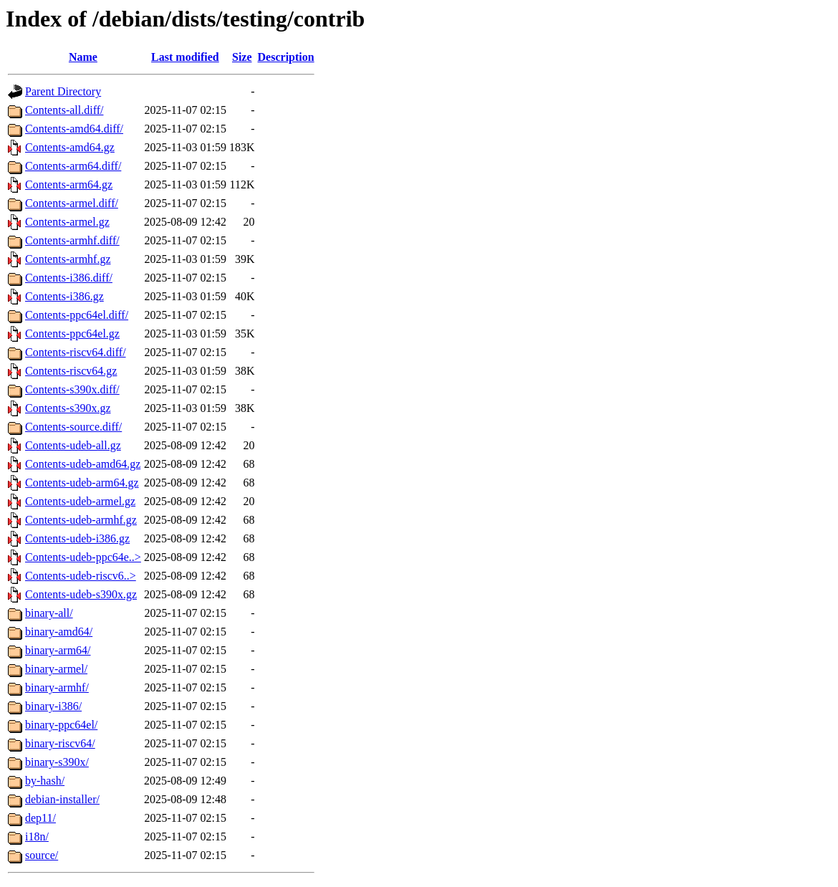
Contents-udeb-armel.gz (80, 501)
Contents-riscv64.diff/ (75, 352)
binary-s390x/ (57, 762)
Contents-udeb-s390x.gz (81, 594)
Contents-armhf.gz (68, 259)
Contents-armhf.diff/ (72, 240)
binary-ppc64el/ (61, 725)
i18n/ (37, 836)
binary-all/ (49, 613)
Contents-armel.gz (67, 222)
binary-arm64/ (58, 650)
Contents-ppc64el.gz (72, 333)
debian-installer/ (62, 799)
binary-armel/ (56, 669)
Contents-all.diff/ (64, 110)
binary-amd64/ (58, 631)
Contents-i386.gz (64, 296)
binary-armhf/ (57, 687)
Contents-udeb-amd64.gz (82, 464)
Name (83, 57)
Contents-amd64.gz (70, 147)
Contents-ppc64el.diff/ (76, 315)
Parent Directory (63, 91)
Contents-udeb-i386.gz (77, 538)
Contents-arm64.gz (68, 184)
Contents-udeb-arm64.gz (82, 482)
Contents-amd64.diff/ (74, 129)
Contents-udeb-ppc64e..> (83, 557)
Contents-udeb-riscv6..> (80, 576)
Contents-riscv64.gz (71, 371)
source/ (41, 855)
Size (242, 57)
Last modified (185, 57)
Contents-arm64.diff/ (73, 166)
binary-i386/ (53, 706)
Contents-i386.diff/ (68, 278)
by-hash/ (44, 781)
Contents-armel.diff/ (71, 203)
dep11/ (40, 818)
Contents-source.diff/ (73, 427)
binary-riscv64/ (60, 743)
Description (286, 57)
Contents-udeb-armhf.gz (81, 520)
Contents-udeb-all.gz (73, 445)
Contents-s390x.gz (68, 408)
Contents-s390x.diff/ (72, 389)
